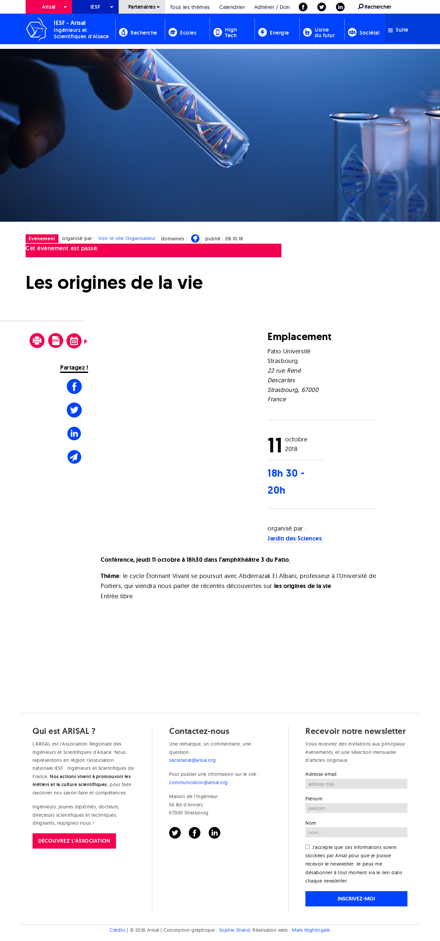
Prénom (313, 799)
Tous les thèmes (190, 7)
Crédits (117, 930)
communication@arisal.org (198, 782)
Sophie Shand (234, 930)
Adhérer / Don (272, 7)
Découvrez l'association (74, 840)
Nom (310, 823)
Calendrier (232, 7)
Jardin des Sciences (295, 538)
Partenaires (142, 6)
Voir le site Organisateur (127, 238)
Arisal (48, 6)
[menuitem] (49, 7)
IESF (95, 6)
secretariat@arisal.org (192, 760)
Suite (398, 29)
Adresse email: (321, 774)
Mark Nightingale (311, 930)
